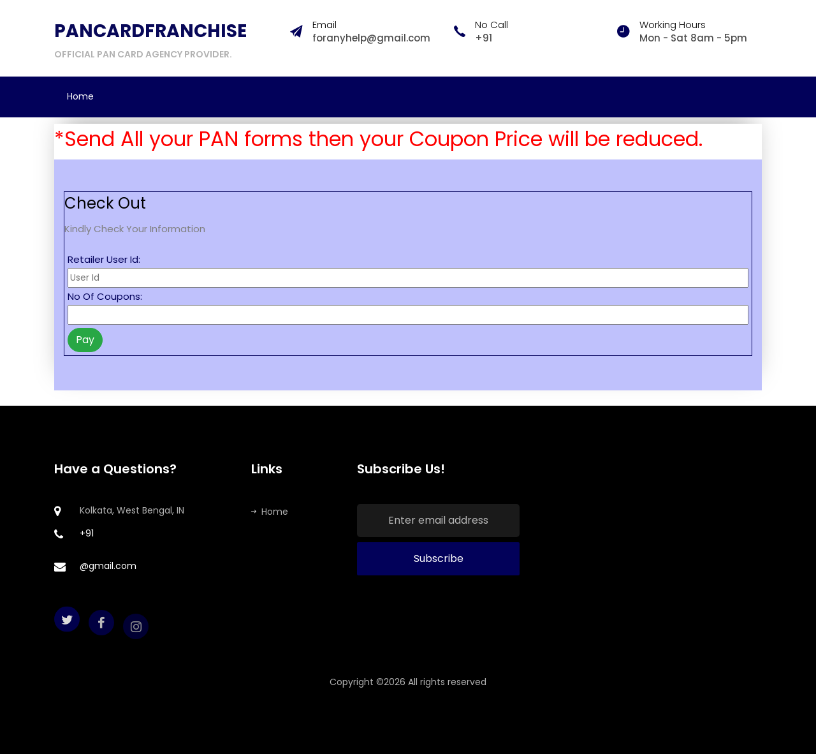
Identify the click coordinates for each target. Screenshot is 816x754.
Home (80, 96)
